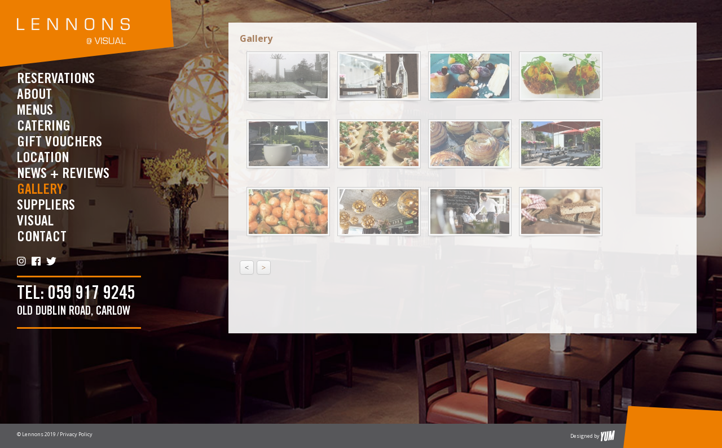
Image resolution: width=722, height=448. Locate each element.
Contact (42, 236)
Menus (35, 110)
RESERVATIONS (56, 78)
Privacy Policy (76, 434)
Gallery (40, 189)
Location (43, 157)
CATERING (44, 126)
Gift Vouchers (59, 142)
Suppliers (46, 205)
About (34, 94)
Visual (35, 221)
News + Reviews (63, 173)
